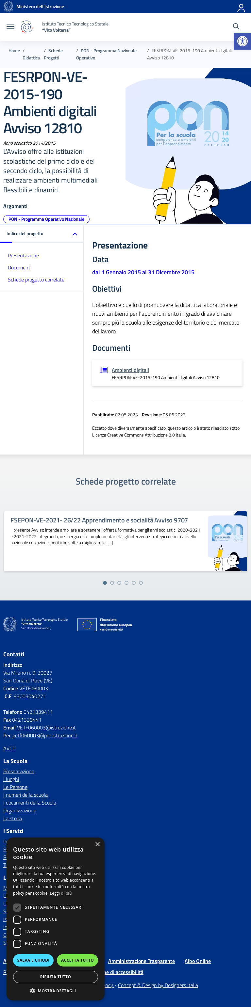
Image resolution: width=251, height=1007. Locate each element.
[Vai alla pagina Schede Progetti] (53, 54)
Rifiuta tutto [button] (55, 977)
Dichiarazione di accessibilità (111, 972)
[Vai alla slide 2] (112, 583)
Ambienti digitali (130, 370)
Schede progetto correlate (36, 279)
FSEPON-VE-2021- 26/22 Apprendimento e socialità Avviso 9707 (99, 520)
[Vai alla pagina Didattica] (31, 57)
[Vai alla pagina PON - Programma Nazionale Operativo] (106, 54)
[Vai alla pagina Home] (14, 50)
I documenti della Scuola (29, 803)
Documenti (19, 267)
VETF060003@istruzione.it (46, 727)
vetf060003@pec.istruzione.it (44, 735)
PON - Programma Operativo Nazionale (46, 219)
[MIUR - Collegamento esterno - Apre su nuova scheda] (40, 6)
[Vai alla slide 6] (141, 583)
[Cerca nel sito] (236, 27)
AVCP (9, 748)
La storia (12, 818)
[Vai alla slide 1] (105, 583)
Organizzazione (19, 810)
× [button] (97, 844)
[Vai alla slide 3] (119, 583)
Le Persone (15, 787)
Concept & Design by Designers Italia (158, 985)
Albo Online (198, 961)
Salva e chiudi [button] (33, 960)
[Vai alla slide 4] (126, 583)
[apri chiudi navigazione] (10, 27)
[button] (242, 41)
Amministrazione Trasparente (141, 961)
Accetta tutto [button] (77, 960)
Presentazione (23, 255)
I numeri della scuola (25, 795)
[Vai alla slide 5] (134, 583)
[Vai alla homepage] (8, 6)
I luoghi (11, 779)
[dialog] (56, 919)
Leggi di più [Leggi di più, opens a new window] (61, 893)
